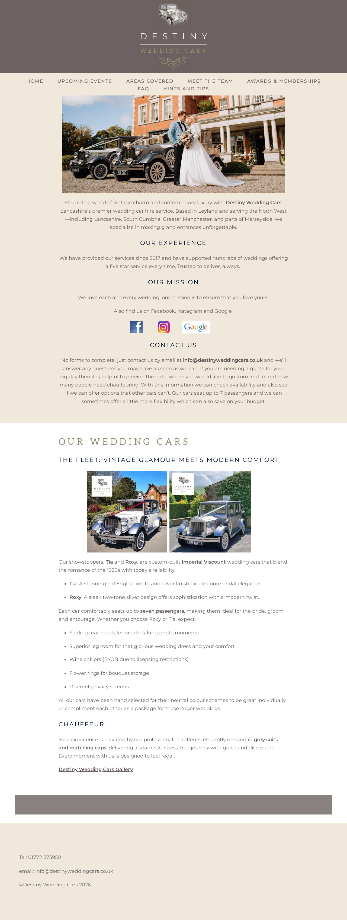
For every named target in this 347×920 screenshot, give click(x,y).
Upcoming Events (84, 81)
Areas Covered (150, 81)
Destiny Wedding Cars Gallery (96, 769)
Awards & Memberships (284, 81)
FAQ (143, 89)
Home (34, 81)
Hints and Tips (186, 89)
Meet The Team (210, 81)
